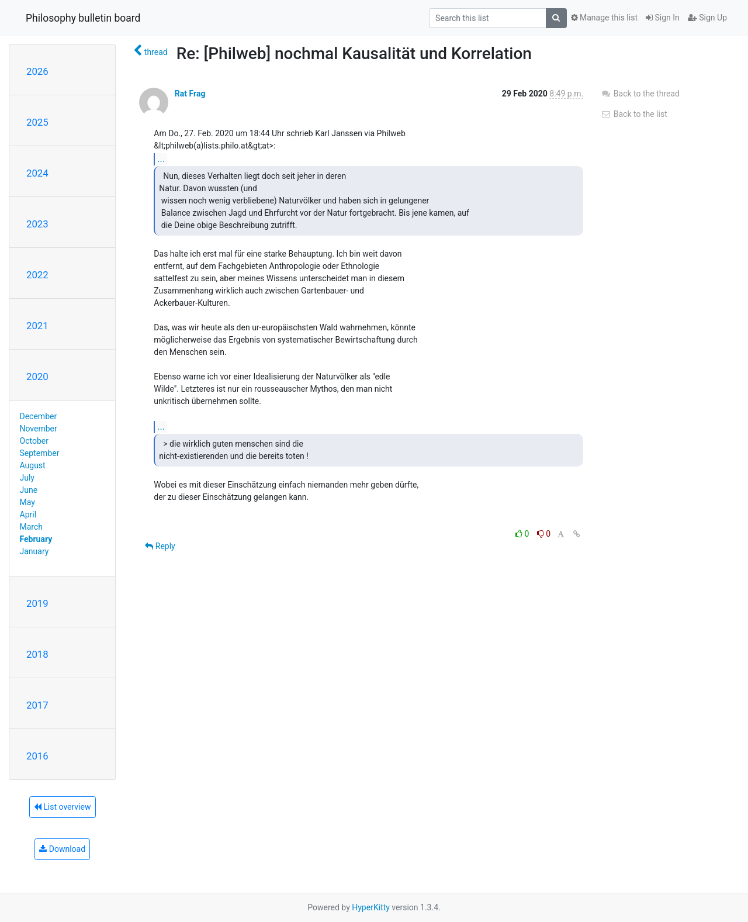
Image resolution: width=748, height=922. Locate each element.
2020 (37, 376)
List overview (62, 807)
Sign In (663, 17)
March (31, 526)
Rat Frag (190, 93)
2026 (37, 71)
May (27, 502)
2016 (37, 756)
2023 (37, 224)
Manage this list (604, 17)
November (38, 428)
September (40, 453)
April (28, 514)
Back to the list (634, 114)
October (34, 441)
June (29, 490)
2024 (37, 173)
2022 (37, 275)
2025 (37, 122)
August (33, 465)
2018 (37, 654)
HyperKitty (371, 907)
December (38, 416)
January (34, 551)
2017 (37, 705)
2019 (37, 603)
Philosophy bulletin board (83, 18)
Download (62, 849)
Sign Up (707, 17)
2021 (37, 325)
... (161, 158)
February (36, 539)
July (27, 477)
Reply (160, 546)
